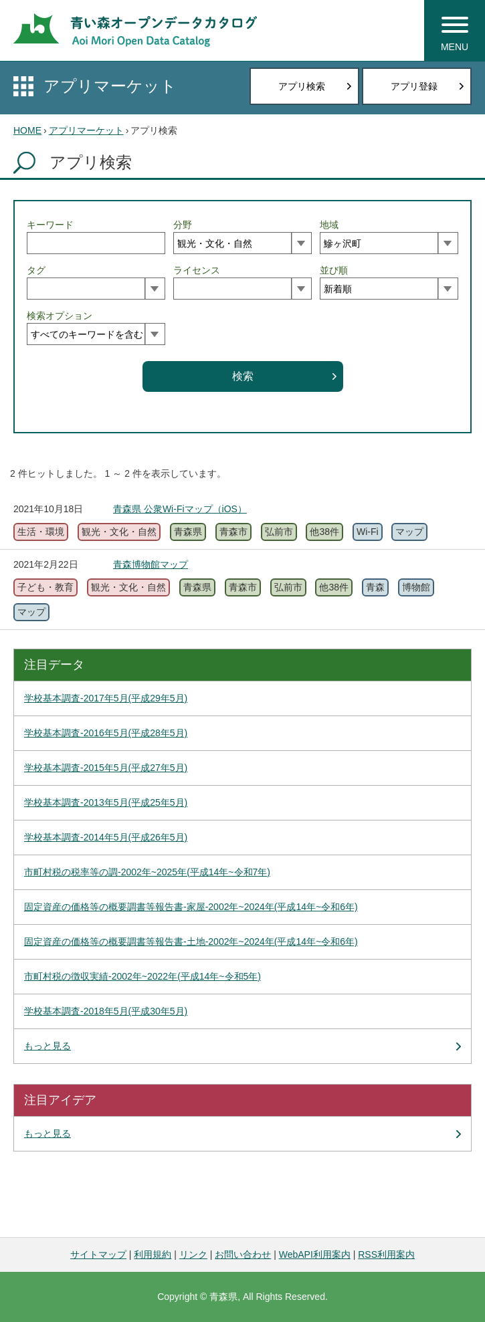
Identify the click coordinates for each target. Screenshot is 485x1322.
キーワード (50, 224)
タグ (36, 270)
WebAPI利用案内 (315, 1254)
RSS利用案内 (386, 1254)
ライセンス (196, 270)
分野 (182, 224)
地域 (329, 224)
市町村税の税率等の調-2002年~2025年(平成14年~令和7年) (147, 872)
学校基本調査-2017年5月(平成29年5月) (105, 698)
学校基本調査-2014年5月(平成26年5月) (105, 837)
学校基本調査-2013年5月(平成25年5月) (105, 802)
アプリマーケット (110, 86)
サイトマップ (98, 1254)
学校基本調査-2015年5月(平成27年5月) (105, 767)
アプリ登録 (414, 86)
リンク (193, 1254)
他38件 (324, 531)
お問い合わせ (243, 1254)
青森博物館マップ (150, 564)
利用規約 (152, 1254)
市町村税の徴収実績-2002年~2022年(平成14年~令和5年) (142, 976)
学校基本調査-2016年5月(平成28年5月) (105, 733)
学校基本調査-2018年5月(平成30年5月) (105, 1011)
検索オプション (59, 315)
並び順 (334, 270)
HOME (27, 130)
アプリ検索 (301, 86)
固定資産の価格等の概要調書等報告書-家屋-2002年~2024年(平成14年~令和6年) (191, 906)
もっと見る (47, 1045)
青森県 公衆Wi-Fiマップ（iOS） (180, 509)
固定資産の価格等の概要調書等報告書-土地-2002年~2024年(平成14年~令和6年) (191, 941)
